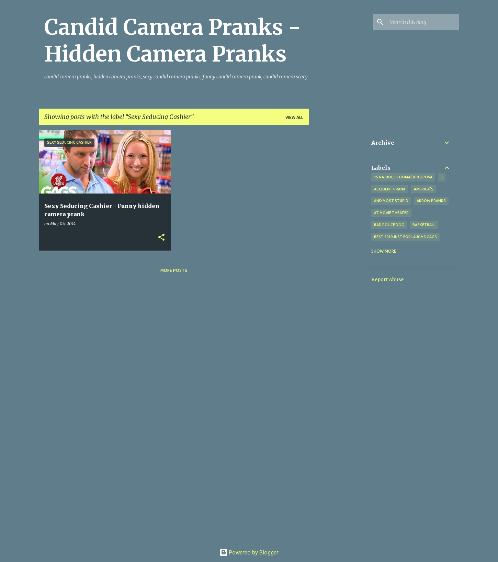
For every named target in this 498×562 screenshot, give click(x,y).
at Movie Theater (391, 213)
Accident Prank (390, 189)
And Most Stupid (391, 201)
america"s (423, 189)
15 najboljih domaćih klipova (403, 177)
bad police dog (389, 225)
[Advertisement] (336, 233)
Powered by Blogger (249, 552)
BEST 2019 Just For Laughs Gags (405, 237)
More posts (173, 270)
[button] (161, 237)
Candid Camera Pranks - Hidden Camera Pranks (172, 40)
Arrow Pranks (431, 201)
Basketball (423, 225)
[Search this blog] (423, 22)
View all (294, 117)
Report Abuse (387, 279)
